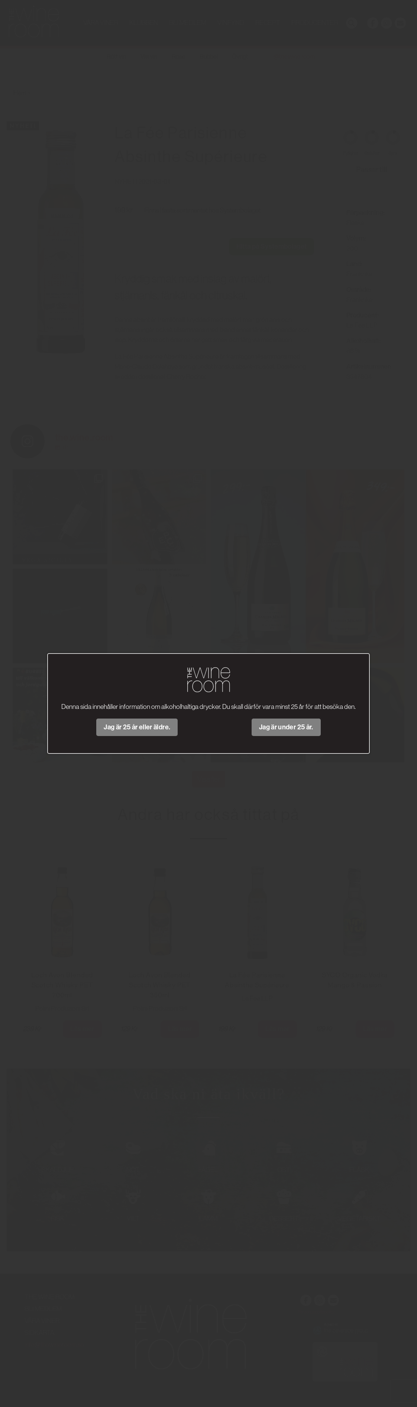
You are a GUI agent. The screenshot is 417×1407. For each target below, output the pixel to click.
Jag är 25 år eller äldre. (137, 727)
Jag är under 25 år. (286, 727)
